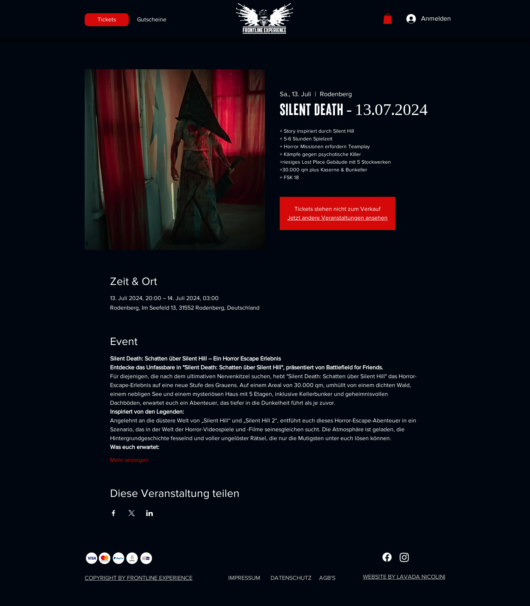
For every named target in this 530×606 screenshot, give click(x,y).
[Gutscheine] (151, 19)
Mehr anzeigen (129, 460)
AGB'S (327, 578)
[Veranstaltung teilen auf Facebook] (113, 513)
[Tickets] (107, 19)
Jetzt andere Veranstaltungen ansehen (337, 218)
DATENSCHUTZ (291, 578)
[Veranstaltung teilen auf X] (131, 513)
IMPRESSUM (244, 578)
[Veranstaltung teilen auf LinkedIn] (149, 513)
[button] (387, 18)
